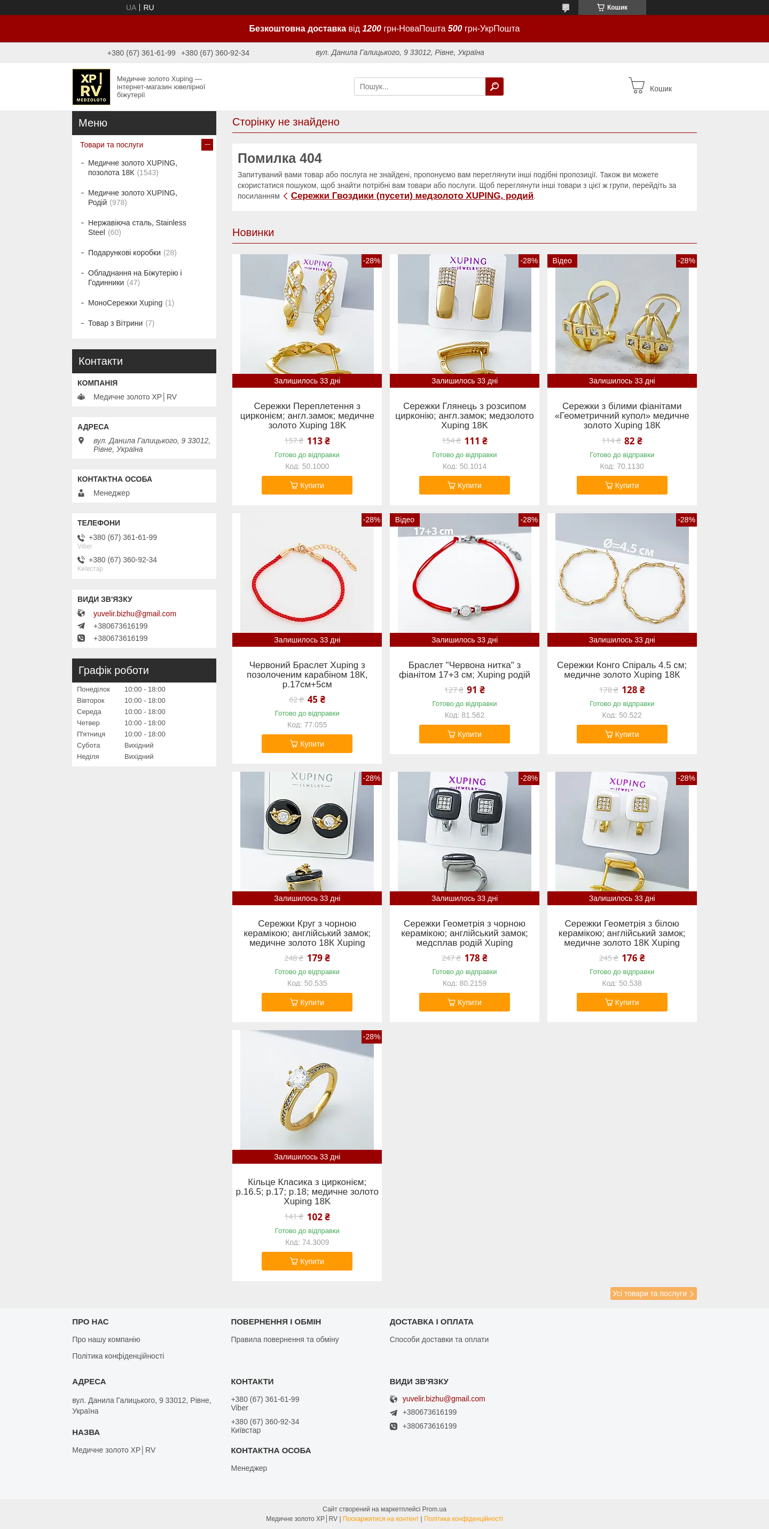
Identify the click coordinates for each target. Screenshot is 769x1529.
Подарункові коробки (124, 252)
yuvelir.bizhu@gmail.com (134, 613)
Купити (312, 485)
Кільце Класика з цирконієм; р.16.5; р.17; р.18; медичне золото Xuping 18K (307, 1192)
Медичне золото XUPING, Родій (132, 198)
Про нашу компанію (106, 1339)
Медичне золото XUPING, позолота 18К (132, 168)
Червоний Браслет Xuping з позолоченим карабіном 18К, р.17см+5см (307, 675)
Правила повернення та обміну (285, 1339)
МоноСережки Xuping (125, 303)
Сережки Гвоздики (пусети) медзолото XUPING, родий (412, 196)
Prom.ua (434, 1509)
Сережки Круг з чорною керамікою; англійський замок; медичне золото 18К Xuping (307, 933)
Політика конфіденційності (118, 1356)
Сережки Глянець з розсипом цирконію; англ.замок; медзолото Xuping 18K (464, 416)
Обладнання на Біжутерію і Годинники (135, 278)
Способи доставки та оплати (439, 1339)
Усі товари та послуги (650, 1293)
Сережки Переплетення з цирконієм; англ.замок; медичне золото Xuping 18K (307, 416)
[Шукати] (494, 86)
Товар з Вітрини (115, 323)
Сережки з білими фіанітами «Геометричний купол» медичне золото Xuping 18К (622, 416)
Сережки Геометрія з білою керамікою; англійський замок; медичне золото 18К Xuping (622, 933)
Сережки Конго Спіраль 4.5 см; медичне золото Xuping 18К (622, 670)
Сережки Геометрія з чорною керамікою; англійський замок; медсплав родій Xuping (464, 933)
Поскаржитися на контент (381, 1519)
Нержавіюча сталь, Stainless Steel (137, 227)
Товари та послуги (111, 144)
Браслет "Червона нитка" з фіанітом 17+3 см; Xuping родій (464, 670)
